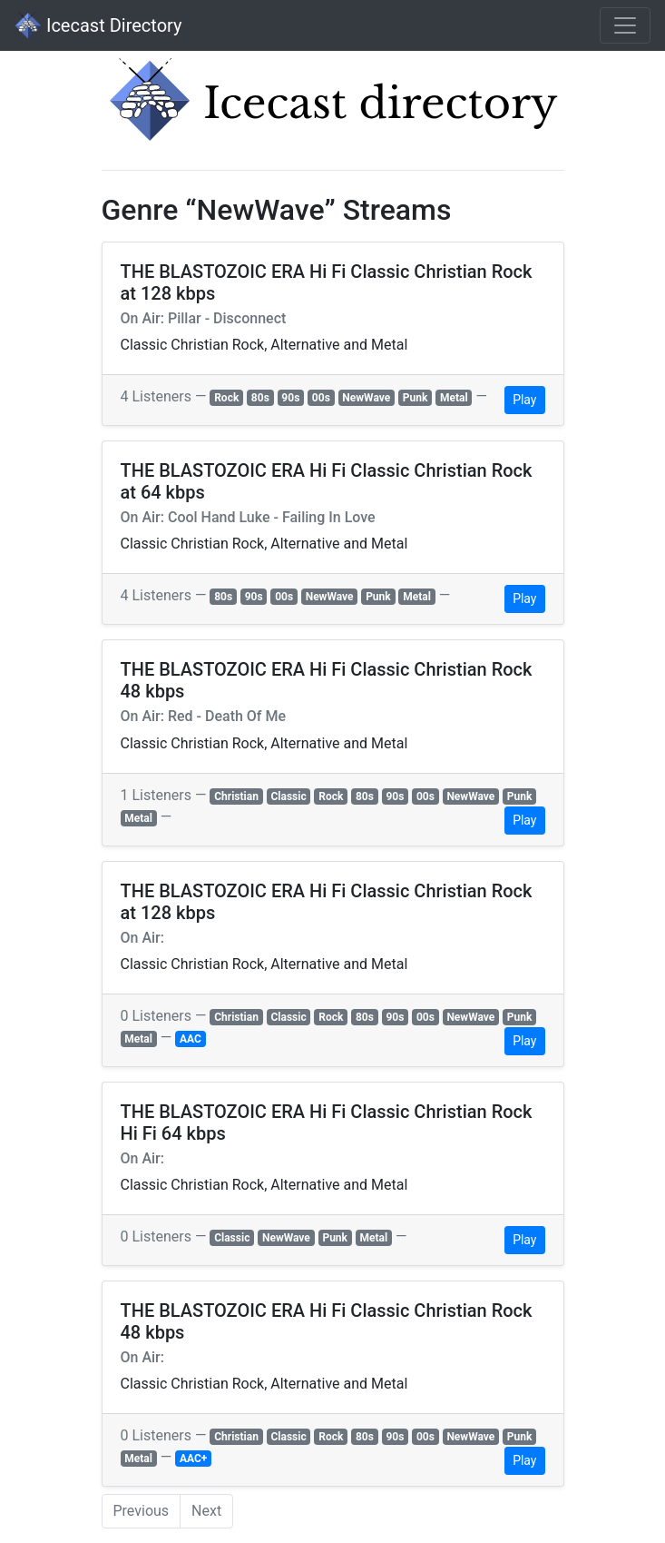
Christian (236, 796)
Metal (454, 397)
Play (524, 399)
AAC (190, 1039)
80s (260, 397)
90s (290, 397)
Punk (415, 397)
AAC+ (193, 1458)
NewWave (366, 397)
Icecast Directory (98, 25)
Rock (226, 397)
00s (321, 397)
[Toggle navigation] (625, 25)
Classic (288, 796)
